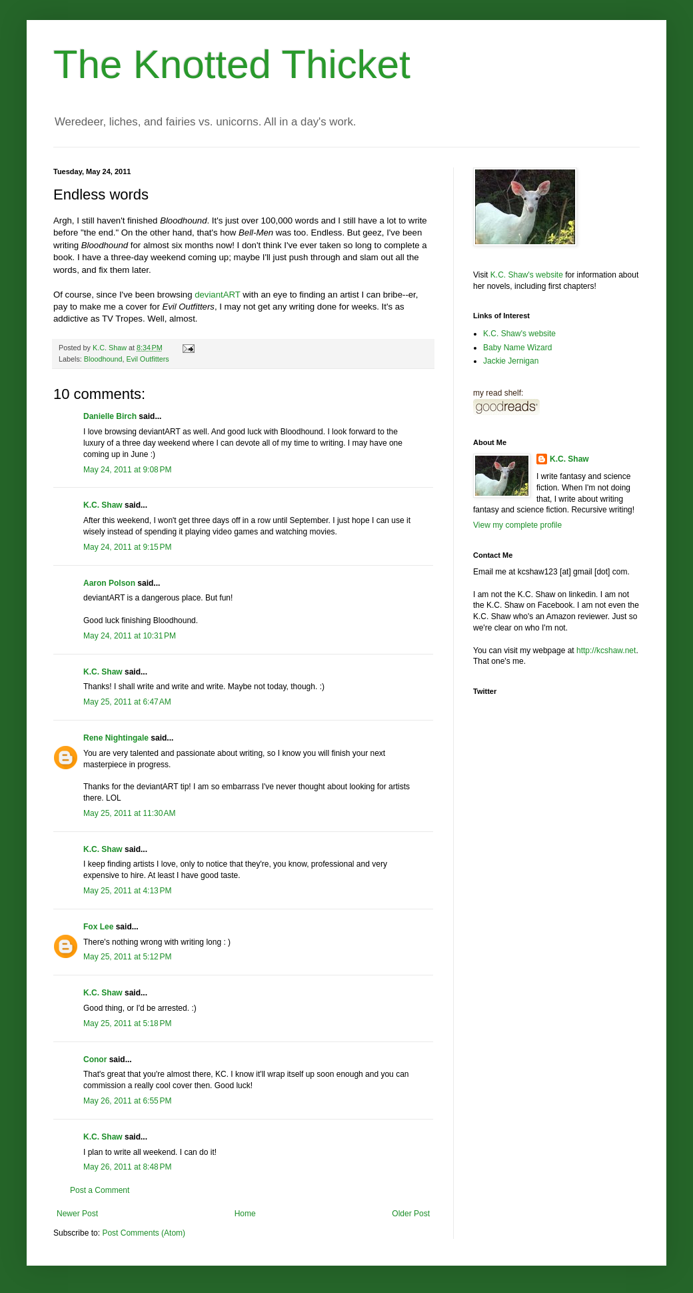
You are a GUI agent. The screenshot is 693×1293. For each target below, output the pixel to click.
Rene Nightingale (116, 738)
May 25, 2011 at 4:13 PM (127, 890)
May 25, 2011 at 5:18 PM (127, 1023)
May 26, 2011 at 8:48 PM (127, 1167)
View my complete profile (517, 525)
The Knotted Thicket (231, 64)
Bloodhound (103, 359)
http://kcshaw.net (606, 650)
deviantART (217, 295)
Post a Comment (99, 1190)
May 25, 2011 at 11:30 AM (129, 813)
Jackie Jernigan (510, 361)
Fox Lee (98, 926)
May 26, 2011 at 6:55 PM (127, 1101)
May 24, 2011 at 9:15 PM (127, 547)
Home (245, 1213)
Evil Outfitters (147, 359)
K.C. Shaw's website (526, 275)
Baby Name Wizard (517, 347)
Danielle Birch (110, 416)
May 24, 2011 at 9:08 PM (127, 469)
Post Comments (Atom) (143, 1233)
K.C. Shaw (103, 505)
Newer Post (77, 1213)
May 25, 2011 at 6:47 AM (127, 702)
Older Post (411, 1213)
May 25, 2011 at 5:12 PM (127, 956)
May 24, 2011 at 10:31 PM (129, 635)
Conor (95, 1059)
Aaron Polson (109, 583)
